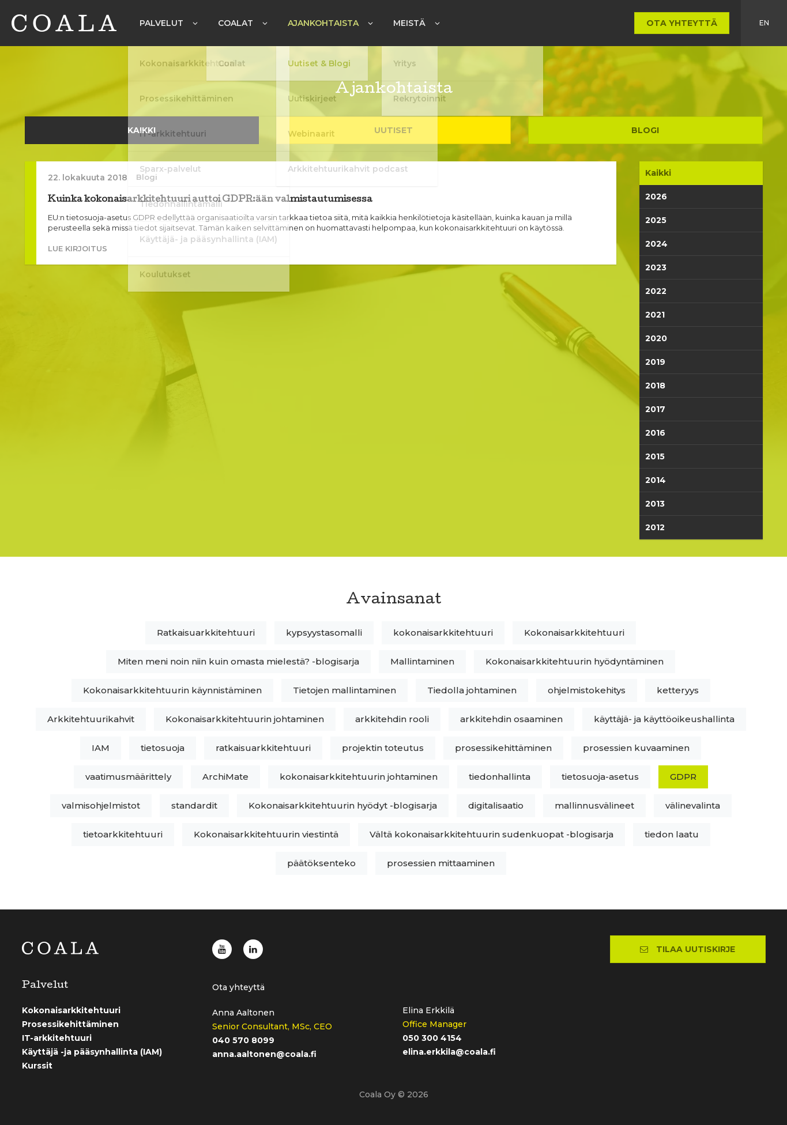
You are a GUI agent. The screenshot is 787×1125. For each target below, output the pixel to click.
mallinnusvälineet (594, 805)
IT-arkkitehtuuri (57, 1038)
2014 (655, 480)
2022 (655, 291)
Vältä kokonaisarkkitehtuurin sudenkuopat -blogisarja (491, 834)
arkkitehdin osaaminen (511, 718)
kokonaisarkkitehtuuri (443, 632)
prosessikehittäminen (503, 747)
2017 (655, 409)
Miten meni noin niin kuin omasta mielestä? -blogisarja (238, 661)
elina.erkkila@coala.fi (449, 1052)
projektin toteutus (383, 747)
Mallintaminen (422, 661)
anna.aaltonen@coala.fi (264, 1054)
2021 (655, 314)
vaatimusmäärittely (128, 776)
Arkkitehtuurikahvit (90, 718)
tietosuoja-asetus (600, 776)
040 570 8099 (243, 1040)
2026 (656, 196)
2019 (655, 362)
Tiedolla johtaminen (472, 690)
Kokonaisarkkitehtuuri (574, 632)
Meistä (409, 23)
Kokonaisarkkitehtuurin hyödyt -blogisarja (342, 805)
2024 (656, 244)
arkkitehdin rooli (392, 718)
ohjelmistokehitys (587, 690)
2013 (655, 504)
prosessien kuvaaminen (636, 747)
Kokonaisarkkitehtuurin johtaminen (244, 718)
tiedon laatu (672, 834)
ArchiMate (225, 776)
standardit (194, 805)
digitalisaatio (496, 805)
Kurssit (37, 1065)
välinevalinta (692, 805)
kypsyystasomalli (324, 632)
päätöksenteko (321, 863)
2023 (655, 267)
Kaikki (141, 130)
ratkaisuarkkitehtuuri (263, 747)
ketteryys (678, 690)
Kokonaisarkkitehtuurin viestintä (266, 834)
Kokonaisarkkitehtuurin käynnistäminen (172, 690)
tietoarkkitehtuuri (123, 834)
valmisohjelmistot (101, 805)
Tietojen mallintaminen (344, 690)
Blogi (645, 130)
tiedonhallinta (499, 776)
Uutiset (393, 130)
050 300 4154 (432, 1038)
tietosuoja (162, 747)
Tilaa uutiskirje (687, 949)
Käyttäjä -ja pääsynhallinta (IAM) (92, 1052)
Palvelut (161, 23)
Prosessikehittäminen (70, 1024)
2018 (655, 385)
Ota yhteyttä (681, 23)
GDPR (683, 776)
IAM (101, 747)
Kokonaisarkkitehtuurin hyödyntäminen (574, 661)
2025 (655, 220)
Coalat (235, 23)
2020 (656, 338)
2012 (655, 527)
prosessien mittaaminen (441, 863)
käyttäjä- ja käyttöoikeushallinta (664, 718)
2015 (655, 456)
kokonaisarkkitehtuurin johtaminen (359, 776)
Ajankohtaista (323, 23)
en (764, 22)
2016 (655, 433)
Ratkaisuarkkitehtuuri (206, 632)
